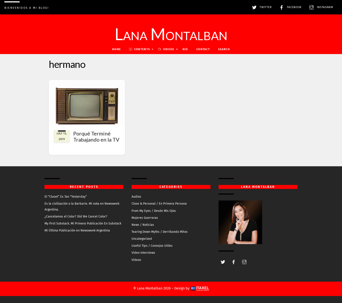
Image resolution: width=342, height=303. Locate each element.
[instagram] (244, 262)
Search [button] (224, 49)
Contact (203, 49)
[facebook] (233, 262)
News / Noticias (143, 225)
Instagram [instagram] (320, 7)
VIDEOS (166, 49)
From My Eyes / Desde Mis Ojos (154, 211)
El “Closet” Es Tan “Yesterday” (65, 197)
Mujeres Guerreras (145, 218)
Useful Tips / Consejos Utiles (152, 246)
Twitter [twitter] (261, 7)
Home (116, 49)
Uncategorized (142, 239)
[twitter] (223, 262)
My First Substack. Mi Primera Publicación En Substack (82, 223)
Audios (136, 197)
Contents (139, 49)
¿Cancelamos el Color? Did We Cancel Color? (75, 216)
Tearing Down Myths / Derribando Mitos (160, 232)
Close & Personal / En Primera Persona (159, 203)
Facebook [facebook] (289, 7)
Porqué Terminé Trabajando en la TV (96, 136)
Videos (136, 260)
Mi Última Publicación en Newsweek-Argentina (77, 230)
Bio (185, 49)
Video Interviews (143, 253)
